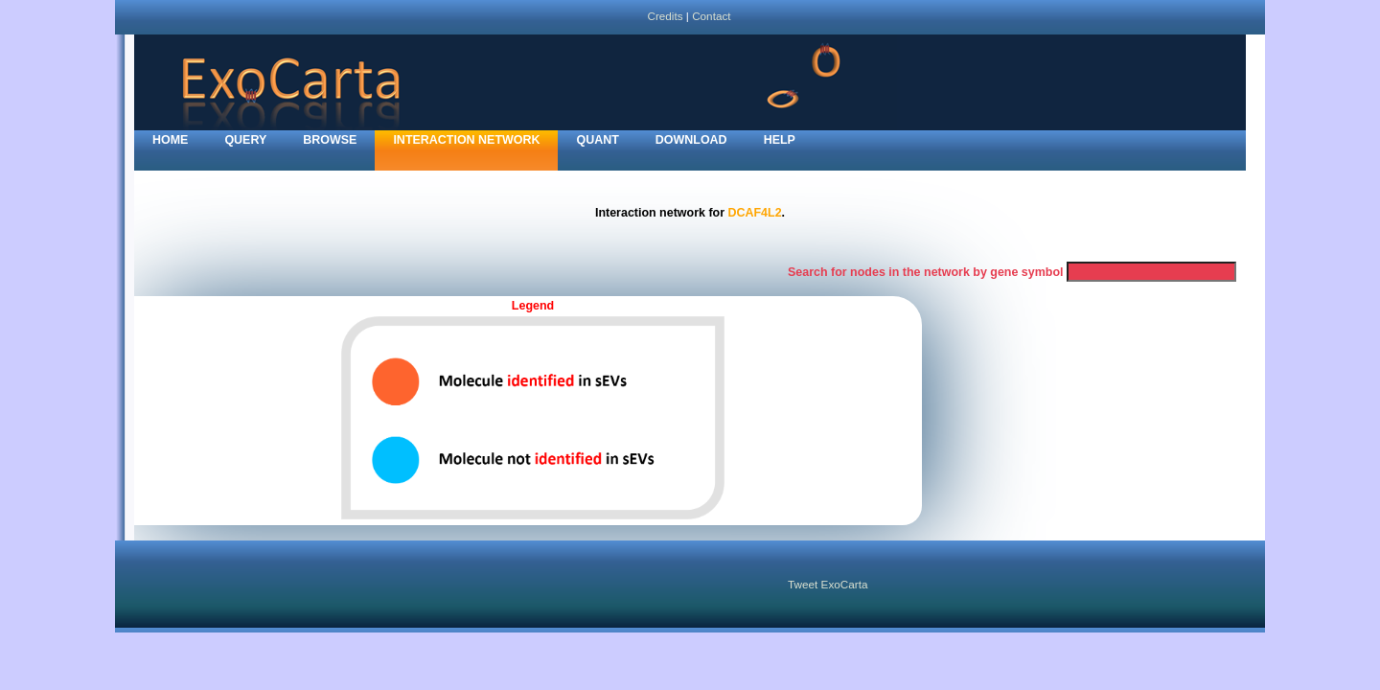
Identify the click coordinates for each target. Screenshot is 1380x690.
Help (779, 140)
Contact (711, 16)
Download (691, 140)
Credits (664, 16)
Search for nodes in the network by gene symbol (926, 272)
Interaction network (466, 140)
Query (245, 140)
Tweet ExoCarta (827, 584)
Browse (329, 140)
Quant (597, 140)
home (170, 140)
